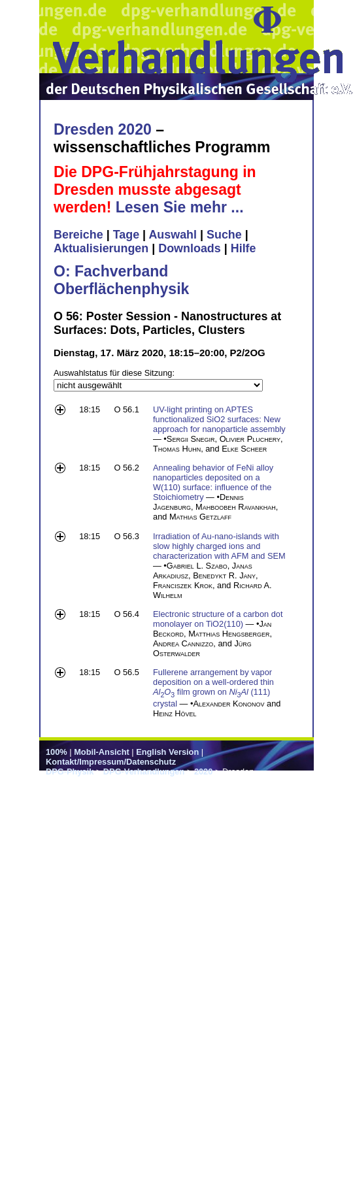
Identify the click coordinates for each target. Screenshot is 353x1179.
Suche (224, 234)
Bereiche (78, 234)
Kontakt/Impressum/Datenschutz (111, 762)
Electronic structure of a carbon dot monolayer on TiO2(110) (217, 619)
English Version (167, 752)
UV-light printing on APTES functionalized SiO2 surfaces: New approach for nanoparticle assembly (219, 419)
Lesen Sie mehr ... (180, 207)
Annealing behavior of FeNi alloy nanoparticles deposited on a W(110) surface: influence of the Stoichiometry (213, 482)
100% (56, 752)
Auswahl (172, 234)
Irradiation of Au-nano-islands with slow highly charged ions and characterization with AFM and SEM (219, 546)
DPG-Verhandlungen (143, 771)
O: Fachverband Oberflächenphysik (121, 280)
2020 (203, 771)
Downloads (189, 248)
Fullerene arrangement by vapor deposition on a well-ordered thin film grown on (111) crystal (213, 687)
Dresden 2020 (103, 129)
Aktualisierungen (101, 248)
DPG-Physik (69, 771)
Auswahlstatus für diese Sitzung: (114, 373)
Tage (126, 234)
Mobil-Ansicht (101, 752)
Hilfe (243, 248)
